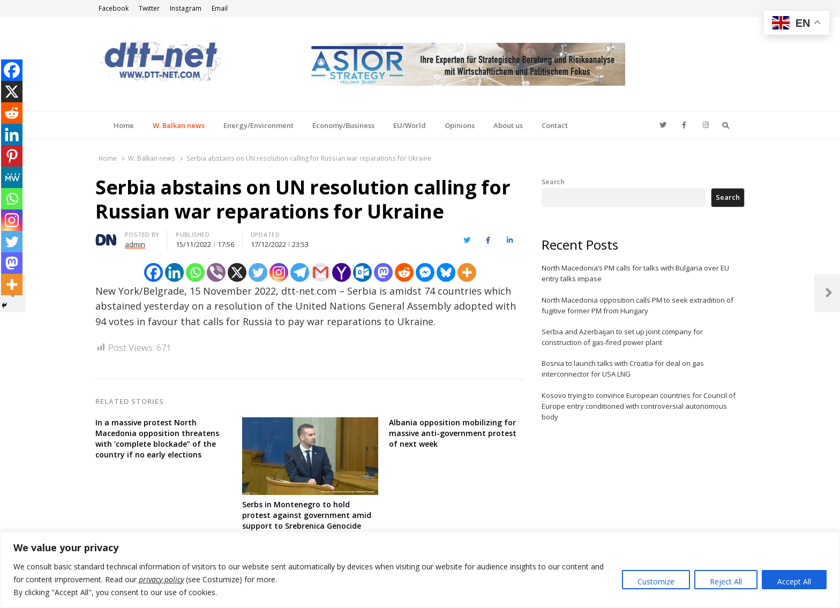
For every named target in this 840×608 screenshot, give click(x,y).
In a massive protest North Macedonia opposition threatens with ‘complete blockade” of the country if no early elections (157, 438)
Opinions (460, 125)
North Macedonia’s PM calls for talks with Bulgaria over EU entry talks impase (635, 273)
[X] (237, 272)
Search (553, 181)
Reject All (726, 581)
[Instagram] (278, 272)
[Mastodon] (383, 272)
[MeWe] (11, 177)
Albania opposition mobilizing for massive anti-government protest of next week (452, 433)
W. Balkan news (179, 125)
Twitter (149, 8)
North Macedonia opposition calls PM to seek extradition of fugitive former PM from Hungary (637, 305)
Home (124, 125)
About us (508, 125)
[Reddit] (404, 272)
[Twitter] (258, 272)
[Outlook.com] (362, 272)
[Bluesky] (446, 272)
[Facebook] (153, 272)
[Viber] (216, 272)
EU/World (409, 125)
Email (220, 8)
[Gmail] (320, 272)
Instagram (185, 8)
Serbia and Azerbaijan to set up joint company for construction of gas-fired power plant (622, 337)
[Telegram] (299, 272)
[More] (467, 272)
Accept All (794, 581)
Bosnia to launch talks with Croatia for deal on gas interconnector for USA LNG (623, 368)
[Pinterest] (11, 156)
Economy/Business (343, 125)
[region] (420, 569)
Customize (656, 581)
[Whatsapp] (195, 272)
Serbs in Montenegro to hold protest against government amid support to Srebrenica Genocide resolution (306, 520)
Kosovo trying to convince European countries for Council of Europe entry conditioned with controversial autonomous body (639, 406)
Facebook (114, 8)
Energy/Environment (258, 125)
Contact (555, 125)
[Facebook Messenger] (425, 272)
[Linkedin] (174, 272)
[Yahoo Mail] (341, 272)
